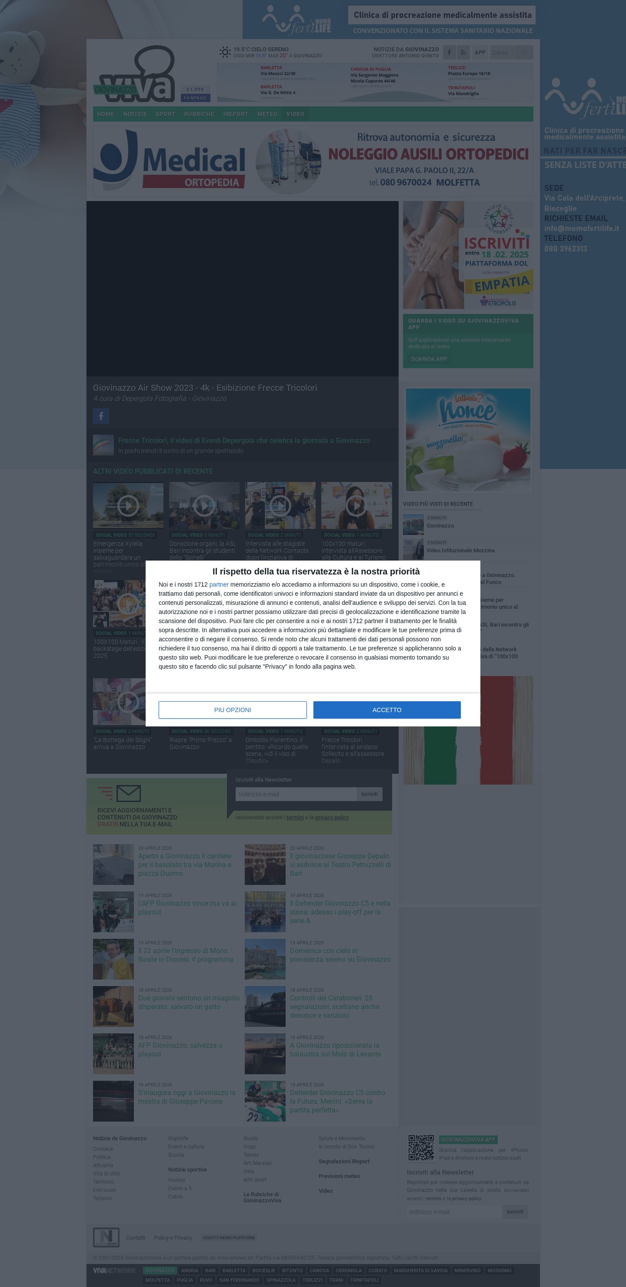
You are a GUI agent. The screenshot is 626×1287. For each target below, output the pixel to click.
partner (219, 584)
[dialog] (313, 643)
